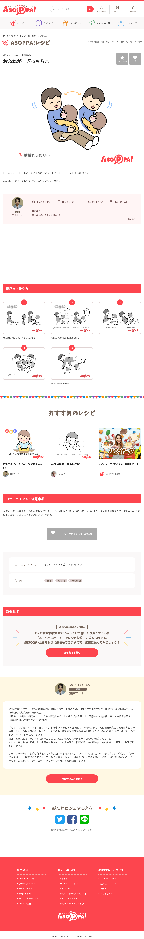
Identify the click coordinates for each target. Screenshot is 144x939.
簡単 (49, 580)
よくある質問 (106, 893)
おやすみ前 (59, 564)
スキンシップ (75, 564)
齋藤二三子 (76, 693)
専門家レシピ (25, 893)
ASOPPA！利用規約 (120, 41)
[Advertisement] (42, 253)
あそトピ (64, 878)
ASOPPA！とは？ (108, 878)
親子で (61, 580)
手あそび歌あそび (53, 214)
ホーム (6, 35)
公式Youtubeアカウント (71, 903)
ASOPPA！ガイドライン (61, 936)
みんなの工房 (25, 903)
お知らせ (104, 888)
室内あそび (37, 214)
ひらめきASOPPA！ (28, 883)
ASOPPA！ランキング (69, 883)
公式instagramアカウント (72, 893)
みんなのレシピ (26, 888)
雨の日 (47, 564)
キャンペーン (66, 888)
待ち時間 (76, 580)
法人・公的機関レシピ (29, 898)
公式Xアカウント (67, 898)
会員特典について (108, 883)
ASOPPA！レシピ (18, 35)
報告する (131, 219)
